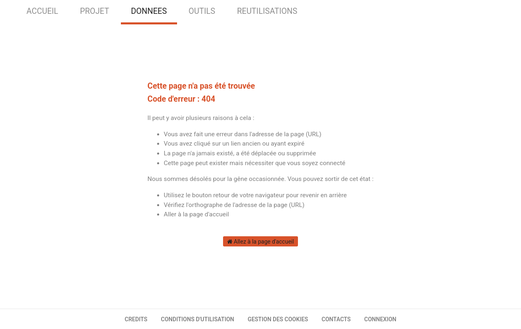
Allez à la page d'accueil (260, 241)
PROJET (94, 11)
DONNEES (149, 11)
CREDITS (136, 319)
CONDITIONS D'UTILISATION (197, 319)
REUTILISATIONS (267, 11)
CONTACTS (336, 319)
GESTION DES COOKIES (277, 319)
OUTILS (201, 11)
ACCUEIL (42, 11)
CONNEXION (380, 319)
